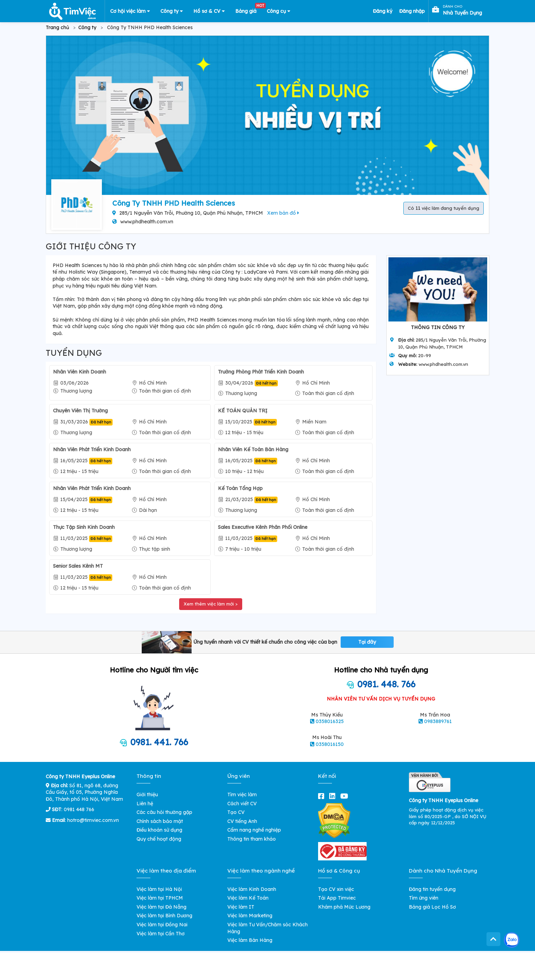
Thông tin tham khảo (251, 839)
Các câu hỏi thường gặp (164, 812)
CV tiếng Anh (242, 821)
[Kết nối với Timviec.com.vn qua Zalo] (511, 940)
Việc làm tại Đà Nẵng (161, 907)
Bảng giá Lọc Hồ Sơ (432, 907)
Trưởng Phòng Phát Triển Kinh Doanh (261, 372)
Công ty (171, 11)
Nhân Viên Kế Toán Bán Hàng (253, 449)
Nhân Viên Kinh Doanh (79, 372)
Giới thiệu (147, 794)
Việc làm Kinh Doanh (251, 889)
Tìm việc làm (242, 794)
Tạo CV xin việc (336, 889)
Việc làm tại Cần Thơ (161, 933)
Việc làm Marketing (249, 915)
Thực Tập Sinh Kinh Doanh (84, 527)
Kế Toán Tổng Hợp (240, 488)
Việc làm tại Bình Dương (164, 915)
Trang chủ (57, 27)
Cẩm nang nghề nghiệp (254, 830)
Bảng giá (248, 9)
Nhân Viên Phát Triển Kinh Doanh (92, 449)
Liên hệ (145, 803)
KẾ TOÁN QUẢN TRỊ (243, 410)
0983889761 (438, 721)
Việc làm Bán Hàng (249, 940)
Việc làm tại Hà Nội (159, 889)
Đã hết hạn (266, 383)
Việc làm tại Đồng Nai (162, 924)
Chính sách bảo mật (160, 821)
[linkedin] (333, 796)
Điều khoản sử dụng (159, 830)
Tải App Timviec (337, 898)
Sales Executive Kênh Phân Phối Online (262, 527)
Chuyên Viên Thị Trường (80, 410)
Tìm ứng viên (423, 898)
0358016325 (330, 721)
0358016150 (330, 744)
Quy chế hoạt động (159, 839)
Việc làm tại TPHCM (160, 898)
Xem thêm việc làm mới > (211, 604)
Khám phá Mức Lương (344, 907)
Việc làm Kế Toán (248, 898)
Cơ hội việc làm (130, 11)
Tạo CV (236, 812)
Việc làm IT (240, 907)
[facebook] (322, 796)
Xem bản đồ (283, 213)
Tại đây (367, 642)
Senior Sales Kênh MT (78, 566)
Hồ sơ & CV (209, 11)
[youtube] (345, 796)
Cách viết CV (242, 803)
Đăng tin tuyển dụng (432, 889)
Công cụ (278, 11)
